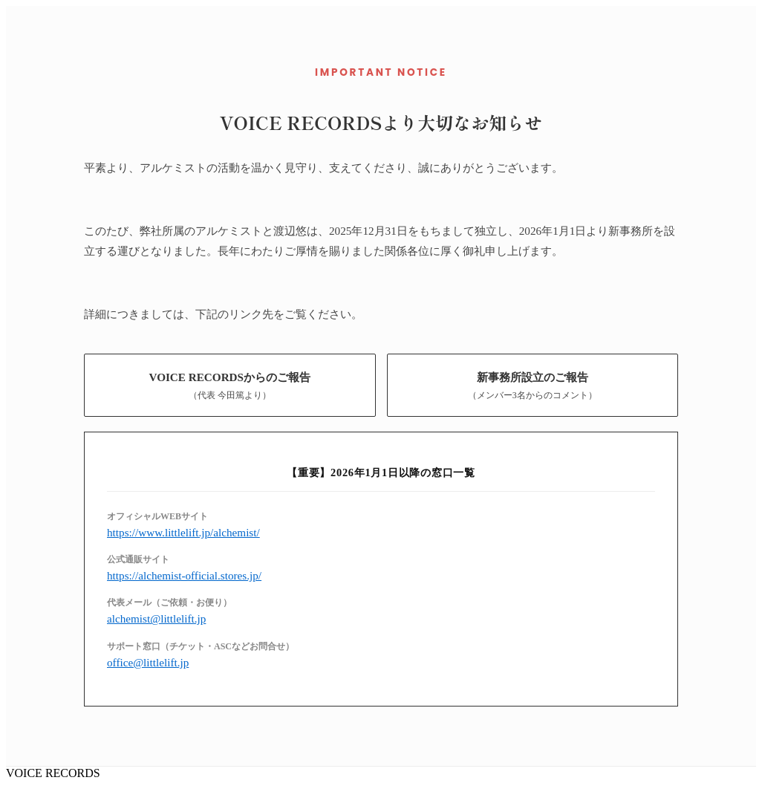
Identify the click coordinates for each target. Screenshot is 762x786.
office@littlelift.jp (148, 662)
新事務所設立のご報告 (532, 386)
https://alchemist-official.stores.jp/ (184, 575)
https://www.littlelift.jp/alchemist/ (183, 532)
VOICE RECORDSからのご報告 (229, 386)
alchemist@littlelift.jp (156, 618)
